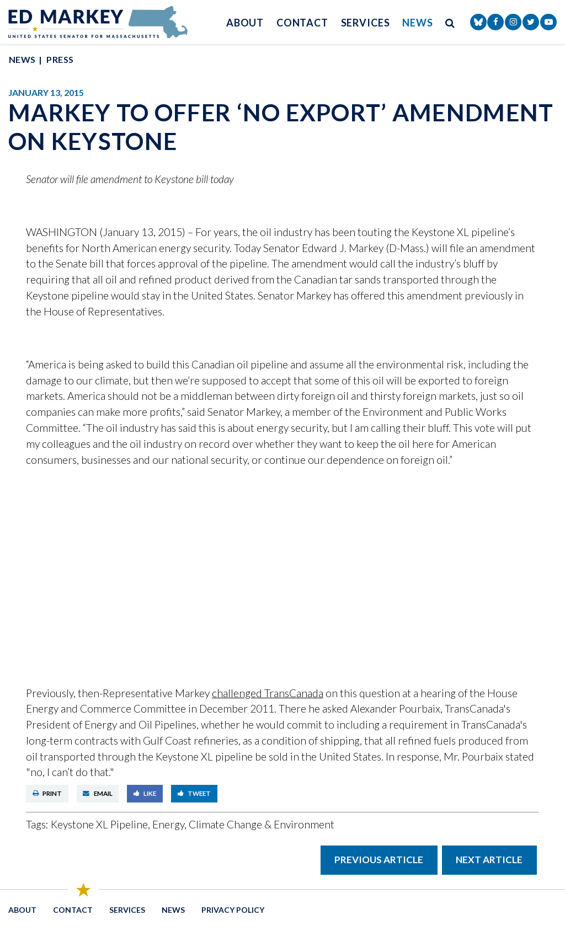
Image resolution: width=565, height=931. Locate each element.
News (417, 23)
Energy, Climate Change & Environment (243, 824)
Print (47, 793)
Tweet (194, 793)
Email (98, 793)
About (245, 23)
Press (59, 59)
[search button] (450, 22)
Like (145, 793)
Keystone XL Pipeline (99, 824)
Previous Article (378, 859)
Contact (302, 23)
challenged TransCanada (267, 693)
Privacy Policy (232, 909)
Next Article (489, 859)
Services (365, 23)
